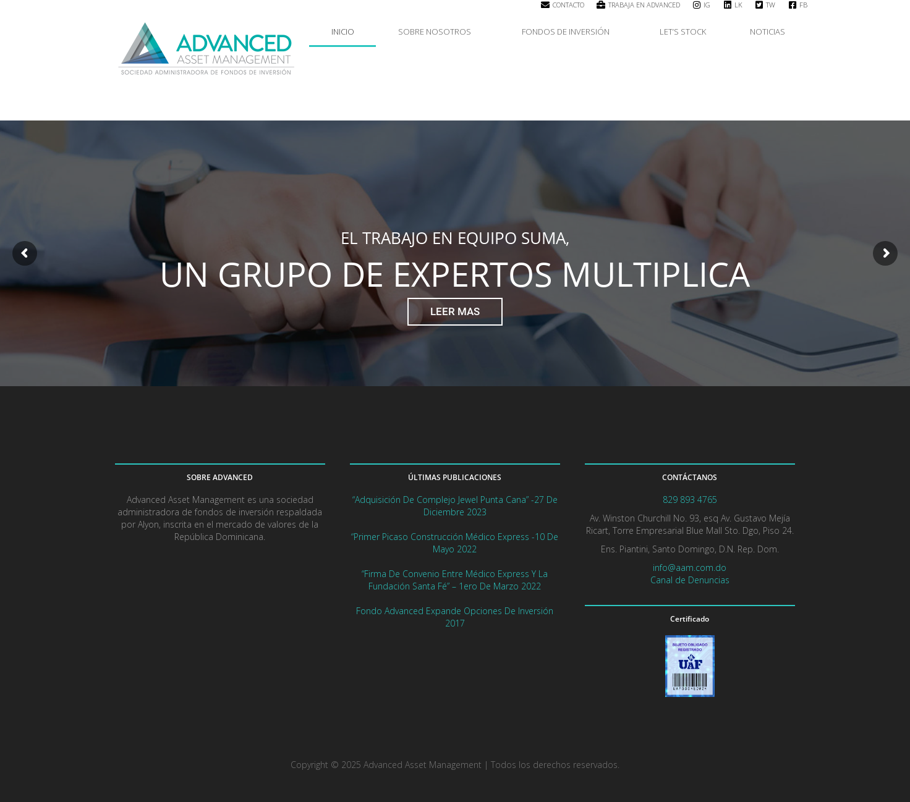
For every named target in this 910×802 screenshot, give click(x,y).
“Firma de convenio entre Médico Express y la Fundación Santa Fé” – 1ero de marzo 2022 (455, 580)
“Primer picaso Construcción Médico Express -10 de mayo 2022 (454, 543)
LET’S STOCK (683, 31)
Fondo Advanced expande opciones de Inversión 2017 (454, 617)
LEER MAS (455, 311)
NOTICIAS (767, 31)
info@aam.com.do (689, 567)
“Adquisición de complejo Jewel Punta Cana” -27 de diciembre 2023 (455, 506)
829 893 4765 (690, 499)
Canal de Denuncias (689, 580)
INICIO (342, 31)
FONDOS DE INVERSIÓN (569, 31)
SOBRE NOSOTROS (437, 31)
